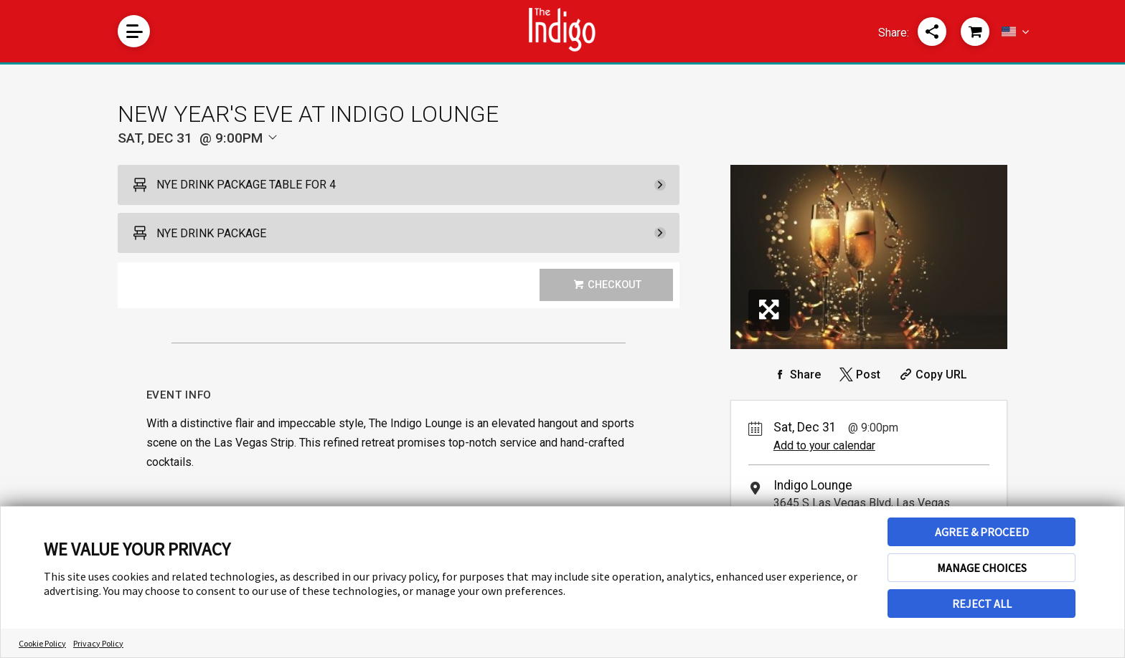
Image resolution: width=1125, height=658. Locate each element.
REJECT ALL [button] (982, 603)
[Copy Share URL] (931, 374)
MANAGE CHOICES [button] (982, 568)
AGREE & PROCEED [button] (982, 532)
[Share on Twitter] (858, 374)
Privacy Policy (98, 643)
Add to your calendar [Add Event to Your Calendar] (824, 445)
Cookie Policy (42, 643)
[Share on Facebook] (796, 374)
